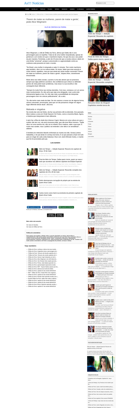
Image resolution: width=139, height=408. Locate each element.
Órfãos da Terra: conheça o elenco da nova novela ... (42, 249)
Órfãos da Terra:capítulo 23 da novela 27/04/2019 (100, 398)
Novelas (35, 9)
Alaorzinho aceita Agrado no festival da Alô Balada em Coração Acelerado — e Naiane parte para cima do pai (104, 273)
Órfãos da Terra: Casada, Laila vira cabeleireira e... (100, 389)
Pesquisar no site (101, 3)
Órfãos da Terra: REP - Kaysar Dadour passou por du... (43, 267)
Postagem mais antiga (59, 215)
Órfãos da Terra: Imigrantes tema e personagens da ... (43, 251)
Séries (57, 9)
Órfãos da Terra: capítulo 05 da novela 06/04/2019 (42, 282)
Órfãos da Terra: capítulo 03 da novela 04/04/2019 (42, 274)
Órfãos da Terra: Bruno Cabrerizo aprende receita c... (42, 284)
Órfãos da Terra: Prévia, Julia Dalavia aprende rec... (42, 263)
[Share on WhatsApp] (66, 207)
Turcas (42, 9)
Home (27, 9)
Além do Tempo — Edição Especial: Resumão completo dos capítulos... (100, 82)
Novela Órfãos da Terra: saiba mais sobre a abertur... (42, 278)
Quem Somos (90, 9)
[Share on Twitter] (34, 207)
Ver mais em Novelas (32, 225)
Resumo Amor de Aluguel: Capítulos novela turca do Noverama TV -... (99, 105)
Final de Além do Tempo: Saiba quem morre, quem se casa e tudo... (100, 59)
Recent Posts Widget (92, 109)
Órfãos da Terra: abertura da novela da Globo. (40, 268)
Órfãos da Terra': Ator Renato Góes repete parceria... (42, 261)
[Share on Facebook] (49, 207)
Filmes (50, 9)
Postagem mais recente (51, 215)
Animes (72, 9)
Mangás (64, 9)
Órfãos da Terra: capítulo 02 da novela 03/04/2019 (42, 270)
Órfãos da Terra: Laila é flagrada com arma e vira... (101, 405)
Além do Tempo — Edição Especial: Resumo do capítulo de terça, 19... (100, 36)
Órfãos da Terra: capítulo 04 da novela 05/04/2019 (42, 280)
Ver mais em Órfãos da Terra (34, 227)
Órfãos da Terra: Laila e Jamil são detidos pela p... (100, 386)
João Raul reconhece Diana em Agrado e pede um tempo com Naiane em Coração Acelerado (103, 315)
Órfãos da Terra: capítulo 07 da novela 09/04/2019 (42, 286)
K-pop (89, 124)
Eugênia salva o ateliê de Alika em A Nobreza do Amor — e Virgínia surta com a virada (104, 301)
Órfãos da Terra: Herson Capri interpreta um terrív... (42, 257)
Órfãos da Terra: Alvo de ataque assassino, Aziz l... (101, 391)
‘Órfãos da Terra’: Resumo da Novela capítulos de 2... (43, 253)
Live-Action (91, 136)
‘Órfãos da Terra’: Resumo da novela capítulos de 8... (42, 255)
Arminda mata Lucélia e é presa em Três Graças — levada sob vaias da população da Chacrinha (104, 260)
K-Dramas (80, 9)
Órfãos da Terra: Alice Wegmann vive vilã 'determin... (42, 259)
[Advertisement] (101, 165)
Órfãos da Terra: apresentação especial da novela (42, 265)
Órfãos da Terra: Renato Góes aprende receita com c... (43, 276)
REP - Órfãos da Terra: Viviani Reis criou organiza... (42, 272)
